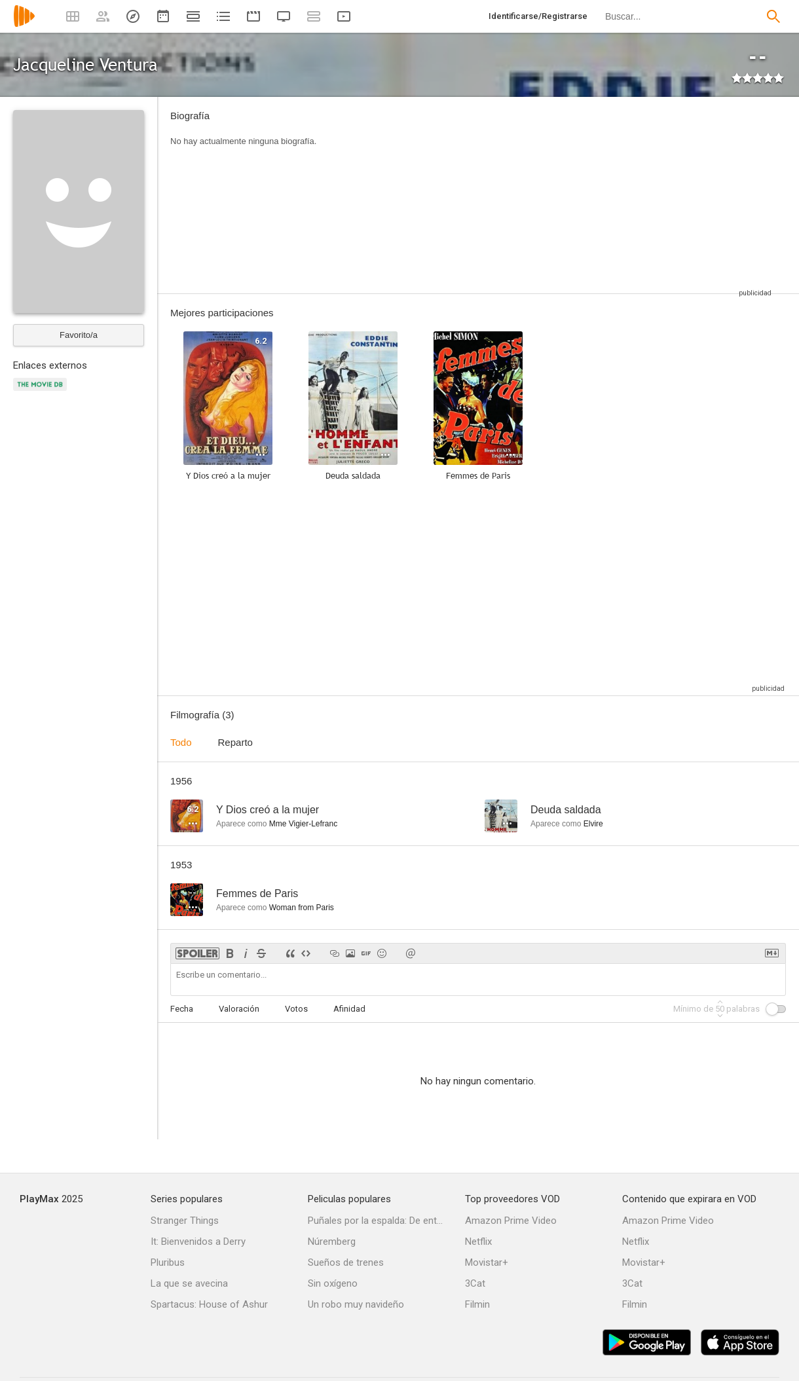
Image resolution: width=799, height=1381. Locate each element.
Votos (296, 1009)
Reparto (235, 742)
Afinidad (349, 1009)
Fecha (181, 1009)
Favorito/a (79, 335)
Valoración (239, 1009)
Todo (181, 742)
